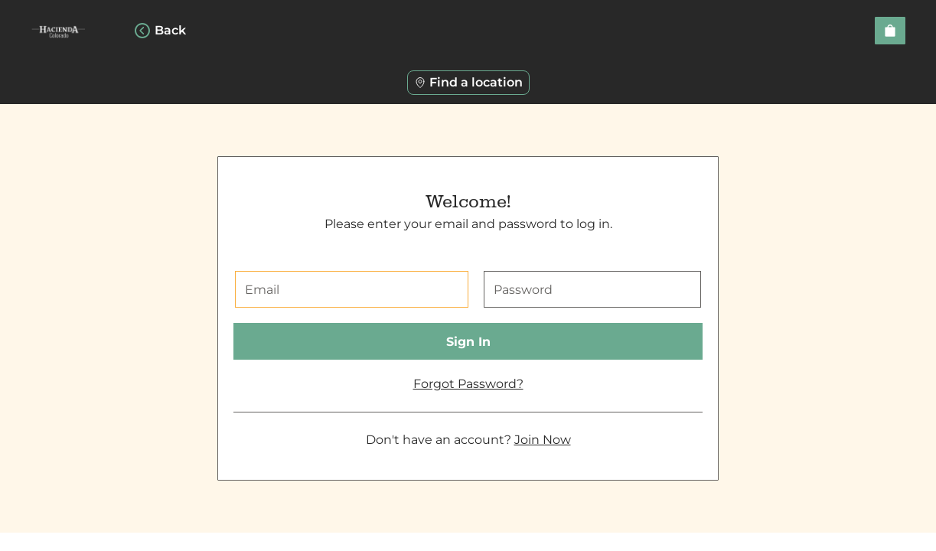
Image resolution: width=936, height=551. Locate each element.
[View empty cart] (890, 30)
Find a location (468, 82)
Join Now (542, 439)
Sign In (468, 341)
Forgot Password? (468, 384)
